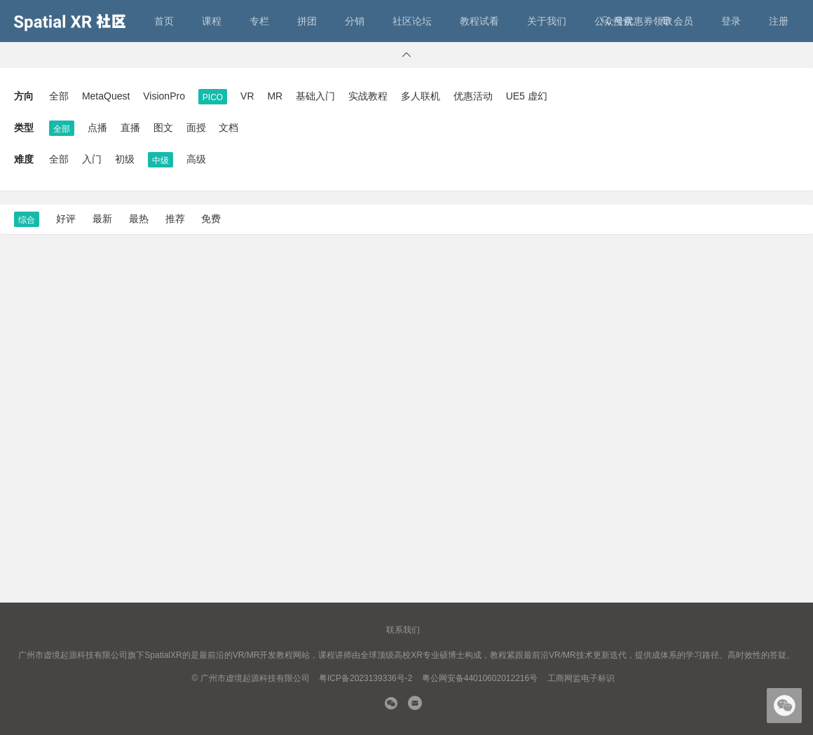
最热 (139, 218)
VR (247, 96)
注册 (778, 21)
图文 (163, 127)
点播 (97, 127)
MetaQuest (106, 96)
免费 (211, 218)
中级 (160, 160)
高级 (196, 159)
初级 (125, 159)
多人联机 (420, 96)
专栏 (259, 21)
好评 (66, 218)
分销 (354, 21)
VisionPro (164, 96)
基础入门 (315, 96)
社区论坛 (412, 21)
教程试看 (479, 21)
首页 (164, 21)
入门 (92, 159)
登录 (731, 21)
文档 (228, 127)
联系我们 (403, 630)
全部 (59, 96)
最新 (102, 218)
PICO (213, 97)
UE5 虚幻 (526, 96)
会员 (677, 21)
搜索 (617, 21)
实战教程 (368, 96)
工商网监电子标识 (581, 678)
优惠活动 (473, 96)
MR (274, 96)
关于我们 (546, 21)
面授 (196, 127)
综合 (26, 220)
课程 (211, 21)
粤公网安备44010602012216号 (480, 678)
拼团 (307, 21)
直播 (130, 127)
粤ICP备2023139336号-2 (365, 678)
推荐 (175, 218)
